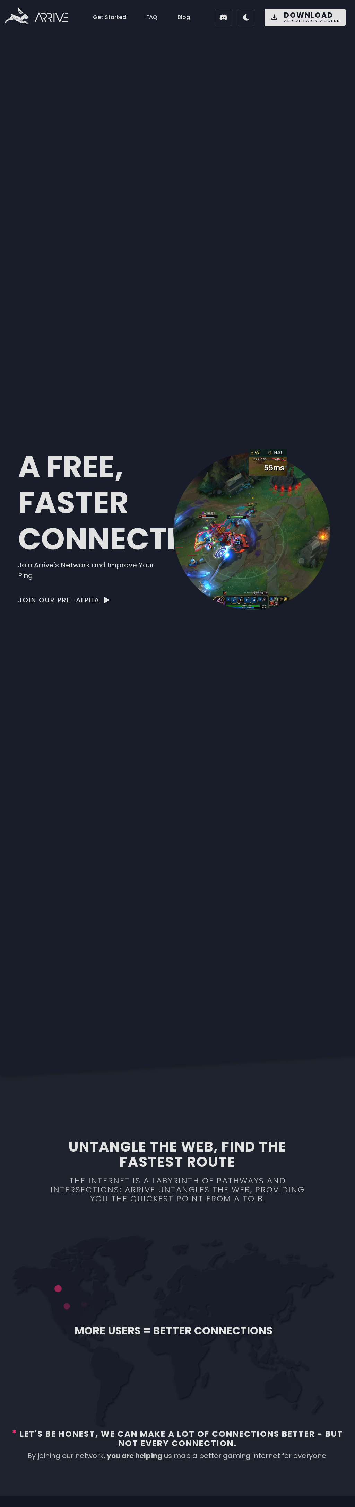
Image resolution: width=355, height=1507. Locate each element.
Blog (184, 17)
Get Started (109, 17)
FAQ (151, 17)
